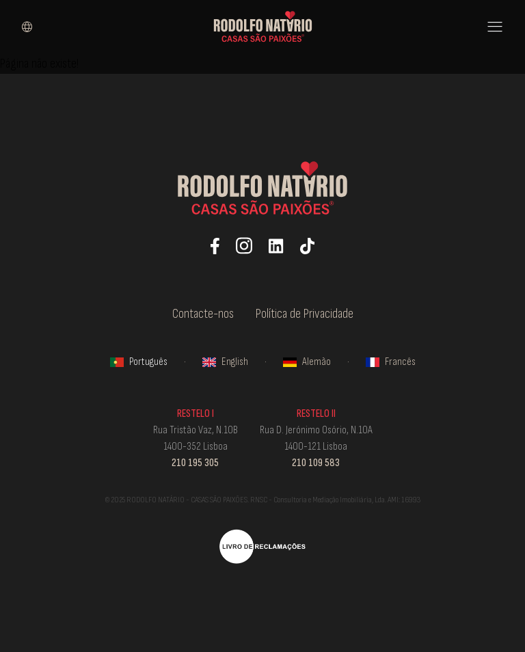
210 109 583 (316, 463)
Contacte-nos (203, 313)
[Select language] (27, 27)
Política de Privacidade (304, 313)
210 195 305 (195, 463)
